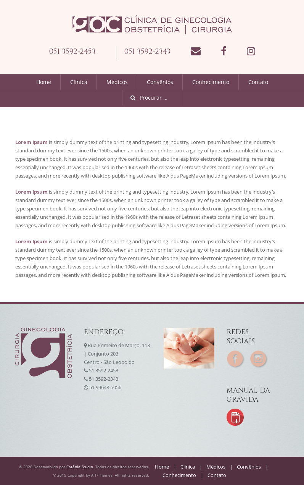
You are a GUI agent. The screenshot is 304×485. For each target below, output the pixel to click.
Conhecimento (210, 82)
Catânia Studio (79, 466)
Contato (258, 82)
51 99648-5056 (105, 387)
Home (43, 82)
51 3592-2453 (103, 370)
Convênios (160, 82)
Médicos (117, 82)
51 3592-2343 (103, 378)
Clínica (78, 82)
